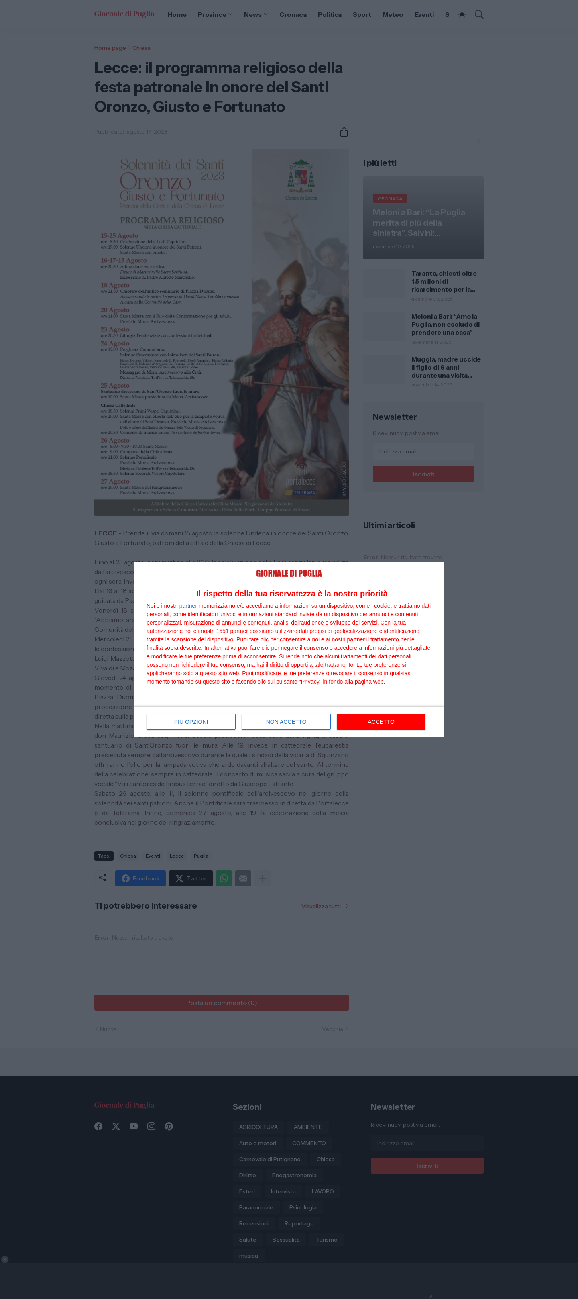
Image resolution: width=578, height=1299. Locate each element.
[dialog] (289, 649)
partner (188, 606)
